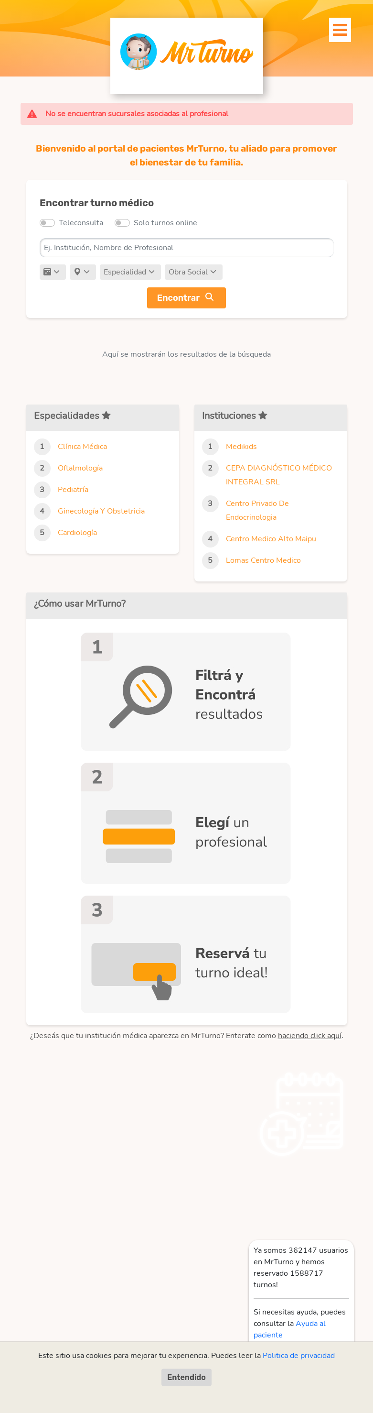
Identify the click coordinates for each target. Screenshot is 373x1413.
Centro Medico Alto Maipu (271, 539)
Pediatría (73, 489)
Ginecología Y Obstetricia (101, 511)
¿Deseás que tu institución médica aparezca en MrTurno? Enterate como (185, 1035)
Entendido (186, 1376)
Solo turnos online (165, 223)
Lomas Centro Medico (263, 560)
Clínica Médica (82, 446)
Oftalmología (80, 468)
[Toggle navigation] (335, 27)
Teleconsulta (81, 223)
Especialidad (125, 272)
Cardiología (77, 532)
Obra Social (188, 272)
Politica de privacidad (299, 1355)
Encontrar (178, 298)
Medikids (241, 446)
